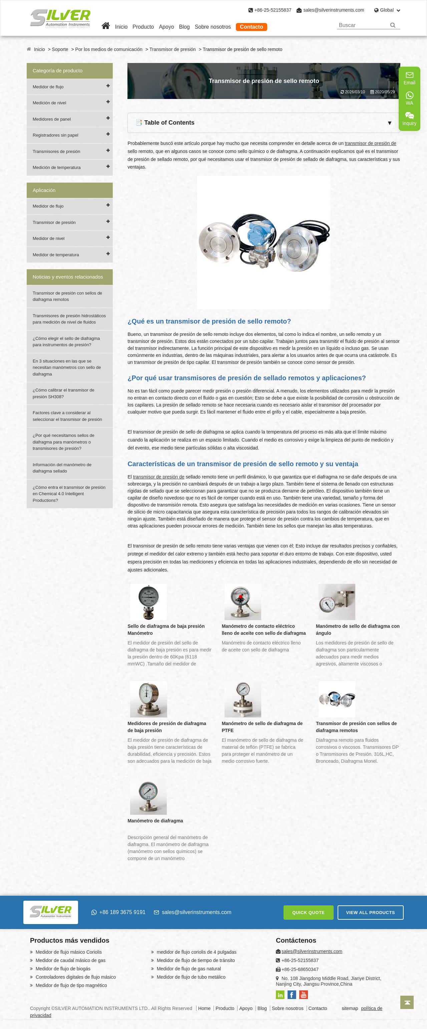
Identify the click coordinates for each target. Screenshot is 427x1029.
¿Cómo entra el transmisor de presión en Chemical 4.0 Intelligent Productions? (69, 494)
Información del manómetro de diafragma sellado (62, 468)
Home (204, 1008)
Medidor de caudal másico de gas (69, 960)
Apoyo (166, 27)
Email (409, 78)
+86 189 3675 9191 (118, 912)
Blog (184, 27)
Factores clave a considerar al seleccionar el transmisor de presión (67, 416)
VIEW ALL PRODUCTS (370, 912)
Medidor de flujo (48, 86)
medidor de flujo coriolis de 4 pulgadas (196, 952)
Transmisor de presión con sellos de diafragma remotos (67, 296)
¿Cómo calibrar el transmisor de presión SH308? (63, 393)
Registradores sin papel (55, 135)
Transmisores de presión (56, 151)
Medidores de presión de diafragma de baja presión (166, 727)
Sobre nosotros (213, 27)
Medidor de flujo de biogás (62, 968)
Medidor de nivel (48, 238)
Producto (143, 27)
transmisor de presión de (370, 143)
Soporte (60, 49)
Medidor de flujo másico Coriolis (68, 952)
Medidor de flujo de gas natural (188, 968)
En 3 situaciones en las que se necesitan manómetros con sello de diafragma (67, 368)
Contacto (251, 27)
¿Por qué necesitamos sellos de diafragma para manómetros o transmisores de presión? (63, 442)
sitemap (350, 1008)
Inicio (121, 27)
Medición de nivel (49, 102)
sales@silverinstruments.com (333, 10)
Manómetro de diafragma (155, 820)
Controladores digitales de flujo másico (75, 977)
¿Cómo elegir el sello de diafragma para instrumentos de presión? (66, 342)
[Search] (392, 25)
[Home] (105, 27)
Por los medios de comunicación (109, 49)
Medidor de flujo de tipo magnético (70, 985)
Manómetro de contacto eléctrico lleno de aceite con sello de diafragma (264, 629)
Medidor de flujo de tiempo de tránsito (195, 960)
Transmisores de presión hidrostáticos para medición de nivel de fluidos (69, 319)
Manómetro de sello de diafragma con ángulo (358, 629)
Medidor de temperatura (56, 254)
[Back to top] (407, 1002)
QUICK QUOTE (308, 912)
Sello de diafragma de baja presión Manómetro (165, 629)
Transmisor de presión (172, 49)
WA (409, 98)
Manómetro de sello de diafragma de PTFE (262, 727)
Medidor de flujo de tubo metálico (190, 977)
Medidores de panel (52, 119)
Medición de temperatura (57, 167)
